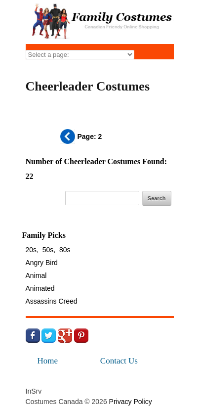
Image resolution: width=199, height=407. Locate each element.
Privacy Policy (130, 402)
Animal (36, 275)
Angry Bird (42, 263)
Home (48, 360)
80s (65, 250)
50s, (48, 250)
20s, (32, 250)
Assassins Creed (52, 301)
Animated (40, 288)
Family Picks (44, 235)
